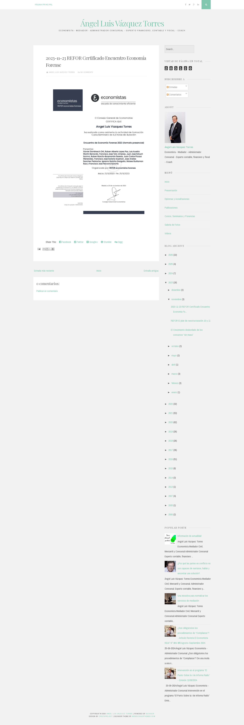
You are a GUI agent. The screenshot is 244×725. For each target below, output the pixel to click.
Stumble (106, 242)
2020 (170, 422)
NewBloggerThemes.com (143, 716)
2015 (170, 468)
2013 (170, 487)
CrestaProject (106, 716)
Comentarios (174, 94)
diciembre (176, 290)
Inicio (98, 270)
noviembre (176, 299)
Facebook (65, 242)
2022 (170, 404)
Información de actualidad (189, 536)
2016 (170, 459)
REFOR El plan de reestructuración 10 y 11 (190, 320)
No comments (86, 72)
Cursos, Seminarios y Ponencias (180, 216)
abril (173, 364)
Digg (119, 242)
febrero (174, 383)
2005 (170, 505)
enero (174, 392)
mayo (174, 355)
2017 (170, 450)
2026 (170, 255)
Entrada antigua (151, 270)
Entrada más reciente (44, 270)
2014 (170, 477)
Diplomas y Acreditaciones (177, 199)
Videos (168, 233)
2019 (170, 431)
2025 (170, 264)
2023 (170, 282)
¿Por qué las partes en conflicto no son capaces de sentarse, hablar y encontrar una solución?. (194, 568)
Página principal (44, 4)
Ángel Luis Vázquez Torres (122, 23)
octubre (175, 346)
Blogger (150, 714)
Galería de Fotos (172, 224)
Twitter (78, 242)
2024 (170, 273)
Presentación (171, 190)
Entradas (172, 87)
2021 (170, 413)
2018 (170, 440)
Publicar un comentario (47, 291)
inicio (167, 181)
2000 (170, 514)
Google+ (92, 242)
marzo (174, 373)
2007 (170, 496)
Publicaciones (171, 207)
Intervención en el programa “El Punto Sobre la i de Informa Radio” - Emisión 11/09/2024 (194, 675)
